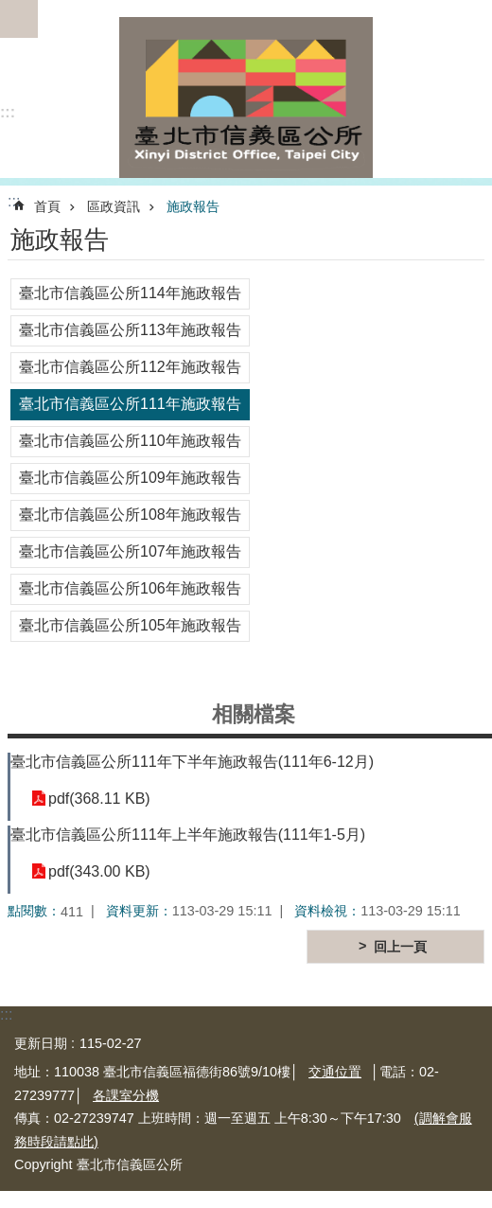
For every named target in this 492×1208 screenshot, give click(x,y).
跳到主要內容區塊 (9, 9)
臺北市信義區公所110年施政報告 (130, 441)
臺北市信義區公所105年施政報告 (130, 625)
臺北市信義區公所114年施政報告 (130, 293)
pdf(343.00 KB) (99, 871)
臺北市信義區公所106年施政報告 (130, 588)
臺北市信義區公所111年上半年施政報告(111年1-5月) (187, 834)
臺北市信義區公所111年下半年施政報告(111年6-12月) (192, 762)
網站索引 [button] (19, 19)
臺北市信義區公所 (246, 97)
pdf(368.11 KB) (99, 799)
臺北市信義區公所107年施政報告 (130, 551)
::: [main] (14, 201)
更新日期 (40, 1043)
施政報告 (193, 206)
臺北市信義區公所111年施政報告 (130, 404)
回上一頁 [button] (400, 946)
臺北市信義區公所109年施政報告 (130, 478)
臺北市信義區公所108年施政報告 (130, 514)
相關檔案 (253, 714)
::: (7, 112)
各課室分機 (126, 1095)
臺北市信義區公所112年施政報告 (130, 367)
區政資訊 (113, 206)
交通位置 (334, 1071)
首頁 (47, 206)
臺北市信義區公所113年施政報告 (130, 330)
